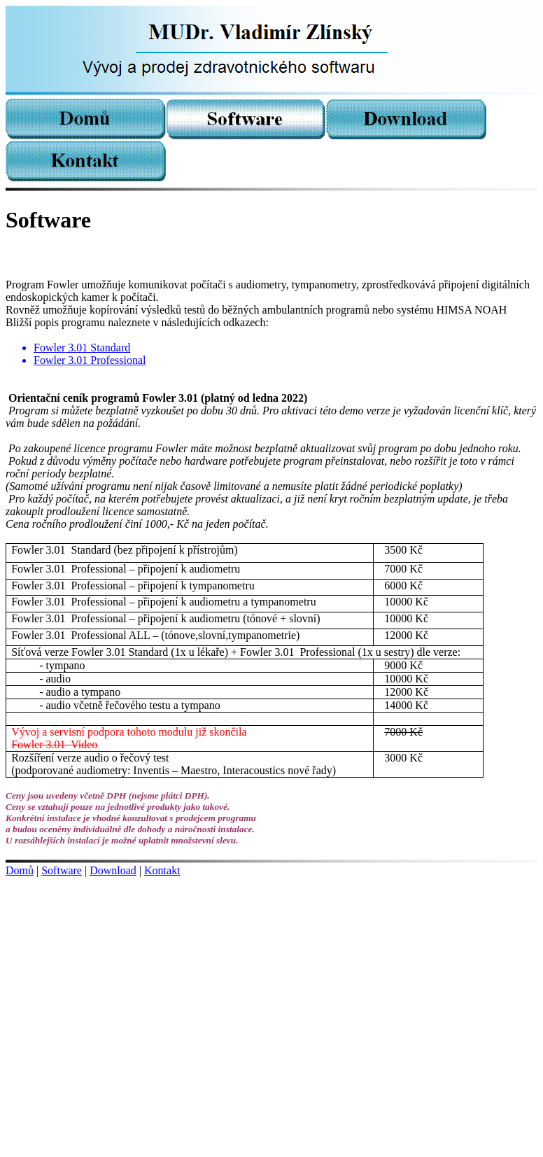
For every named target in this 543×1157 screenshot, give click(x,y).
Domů (20, 870)
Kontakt (162, 870)
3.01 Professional (90, 360)
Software (61, 870)
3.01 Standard (82, 347)
